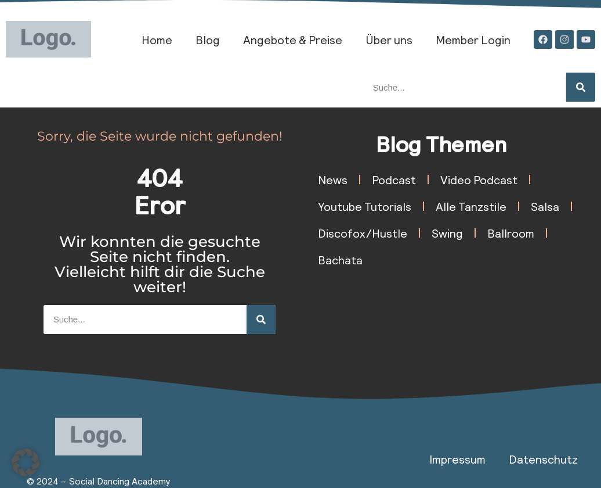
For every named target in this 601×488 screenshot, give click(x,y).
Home (157, 39)
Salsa (545, 206)
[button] (25, 462)
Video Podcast (478, 179)
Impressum (457, 459)
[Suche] (580, 87)
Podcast (394, 179)
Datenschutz (543, 459)
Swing (447, 233)
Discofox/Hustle (362, 233)
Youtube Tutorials (364, 206)
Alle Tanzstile (471, 206)
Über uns (388, 39)
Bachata (340, 260)
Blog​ (207, 39)
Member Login (473, 39)
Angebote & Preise (292, 39)
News (332, 179)
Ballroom (510, 233)
